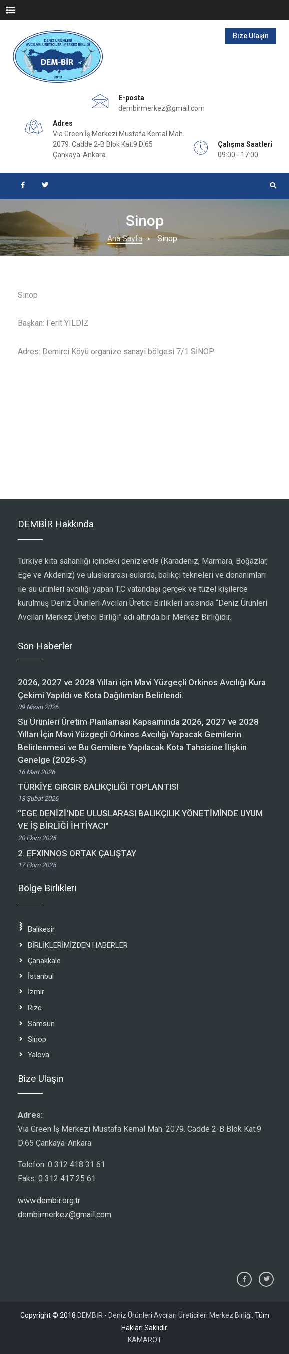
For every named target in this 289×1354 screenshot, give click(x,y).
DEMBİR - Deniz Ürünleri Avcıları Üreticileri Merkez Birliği (164, 1315)
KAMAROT (145, 1340)
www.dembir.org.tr (49, 1200)
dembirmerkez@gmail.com (161, 108)
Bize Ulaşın (251, 36)
